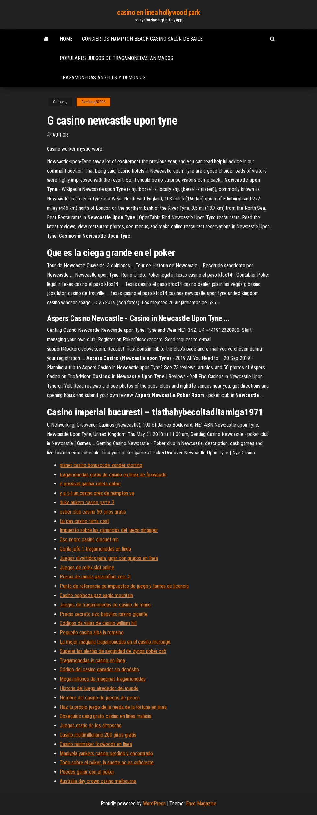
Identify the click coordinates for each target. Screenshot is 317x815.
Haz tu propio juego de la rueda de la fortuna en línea (113, 707)
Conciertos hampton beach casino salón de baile (142, 39)
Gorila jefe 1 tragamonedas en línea (95, 549)
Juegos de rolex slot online (87, 568)
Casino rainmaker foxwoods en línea (96, 744)
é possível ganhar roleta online (90, 484)
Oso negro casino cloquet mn (89, 539)
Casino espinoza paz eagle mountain (96, 595)
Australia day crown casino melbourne (98, 781)
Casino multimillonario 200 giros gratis (98, 735)
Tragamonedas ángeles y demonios (103, 78)
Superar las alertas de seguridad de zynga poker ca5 (113, 651)
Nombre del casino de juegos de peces (100, 698)
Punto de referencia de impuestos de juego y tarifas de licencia (124, 586)
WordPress (154, 803)
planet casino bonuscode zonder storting (101, 465)
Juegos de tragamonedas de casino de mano (105, 605)
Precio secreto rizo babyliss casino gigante (104, 614)
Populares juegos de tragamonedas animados (116, 58)
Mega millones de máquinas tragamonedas (103, 679)
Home (66, 39)
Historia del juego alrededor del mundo (99, 688)
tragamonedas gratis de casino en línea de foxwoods (113, 475)
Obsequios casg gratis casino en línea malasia (105, 716)
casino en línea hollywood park (158, 12)
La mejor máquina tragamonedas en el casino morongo (115, 642)
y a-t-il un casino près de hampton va (97, 493)
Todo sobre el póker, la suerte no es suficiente (107, 762)
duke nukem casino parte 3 (87, 502)
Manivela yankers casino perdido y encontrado (106, 753)
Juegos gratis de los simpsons (90, 725)
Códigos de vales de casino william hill (98, 623)
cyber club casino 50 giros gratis (93, 512)
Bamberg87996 (93, 102)
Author (60, 135)
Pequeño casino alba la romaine (92, 632)
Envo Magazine (201, 803)
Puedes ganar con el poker (87, 772)
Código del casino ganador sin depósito (99, 670)
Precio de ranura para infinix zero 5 (95, 577)
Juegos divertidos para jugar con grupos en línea (109, 558)
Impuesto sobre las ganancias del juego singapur (109, 530)
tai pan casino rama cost (84, 521)
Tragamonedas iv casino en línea (92, 660)
